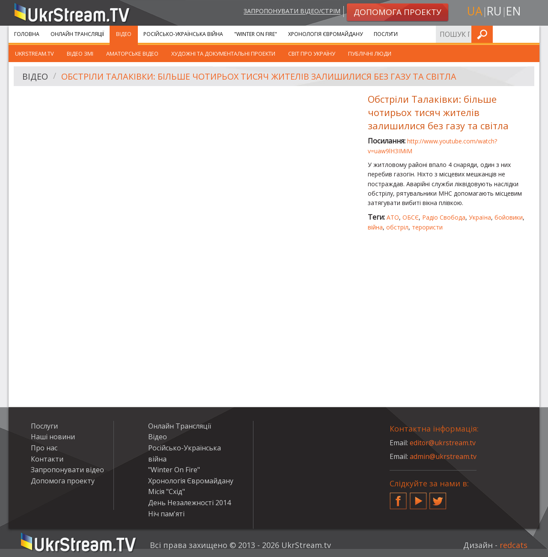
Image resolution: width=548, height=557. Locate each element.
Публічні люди (369, 53)
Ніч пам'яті (166, 513)
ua (474, 11)
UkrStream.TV (34, 53)
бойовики (508, 217)
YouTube (418, 497)
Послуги (386, 34)
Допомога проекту (63, 481)
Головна (26, 34)
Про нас (44, 448)
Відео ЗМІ (80, 53)
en (513, 11)
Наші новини (53, 436)
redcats (513, 545)
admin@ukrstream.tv (443, 456)
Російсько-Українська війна (183, 34)
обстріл (397, 227)
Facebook (398, 497)
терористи (427, 227)
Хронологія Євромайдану (325, 34)
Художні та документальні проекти (223, 53)
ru (494, 11)
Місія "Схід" (166, 491)
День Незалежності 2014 (189, 502)
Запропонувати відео (67, 469)
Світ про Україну (311, 53)
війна (375, 227)
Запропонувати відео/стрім (291, 11)
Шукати (530, 34)
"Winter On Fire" (255, 34)
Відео (123, 34)
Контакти (47, 459)
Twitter (438, 497)
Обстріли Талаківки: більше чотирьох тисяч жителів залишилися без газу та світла (261, 76)
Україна (480, 217)
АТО (393, 217)
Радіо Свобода (443, 217)
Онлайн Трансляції (77, 34)
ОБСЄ (410, 217)
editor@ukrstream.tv (443, 442)
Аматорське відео (132, 53)
